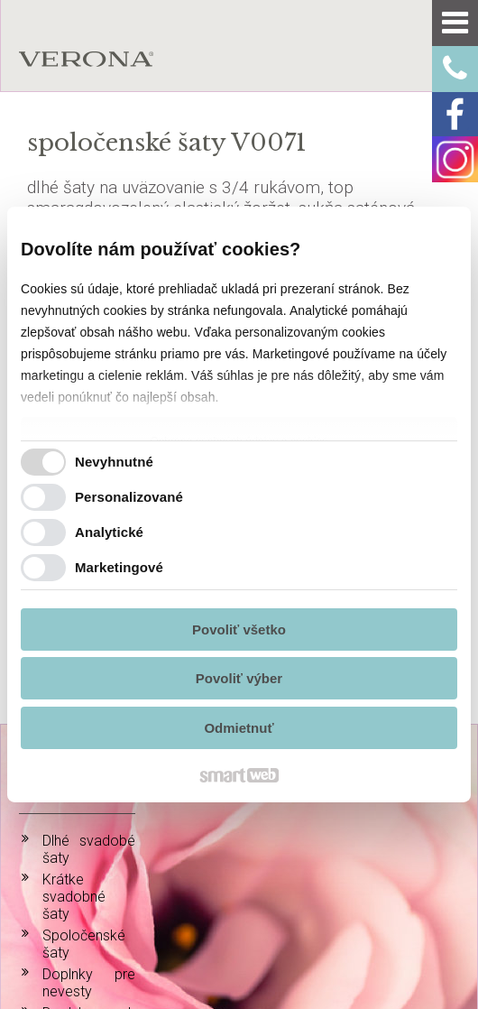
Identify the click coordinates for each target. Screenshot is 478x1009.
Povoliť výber (239, 678)
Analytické (109, 532)
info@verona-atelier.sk (426, 835)
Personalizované (129, 496)
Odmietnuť (238, 728)
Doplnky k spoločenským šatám (88, 840)
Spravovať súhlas (407, 920)
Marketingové (119, 567)
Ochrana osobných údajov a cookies (269, 920)
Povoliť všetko (239, 629)
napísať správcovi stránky (98, 920)
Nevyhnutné (114, 461)
